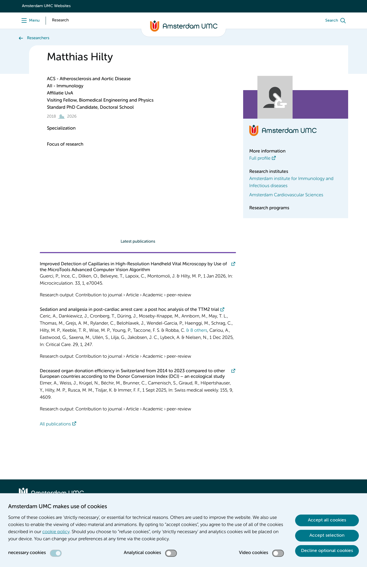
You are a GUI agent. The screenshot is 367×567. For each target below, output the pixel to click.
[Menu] (29, 21)
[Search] (336, 21)
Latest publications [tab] (138, 242)
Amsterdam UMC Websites (46, 6)
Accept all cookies (327, 520)
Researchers (38, 38)
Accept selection (327, 535)
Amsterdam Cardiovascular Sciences (286, 195)
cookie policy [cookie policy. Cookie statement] (55, 532)
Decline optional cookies (327, 550)
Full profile (259, 158)
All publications (55, 424)
